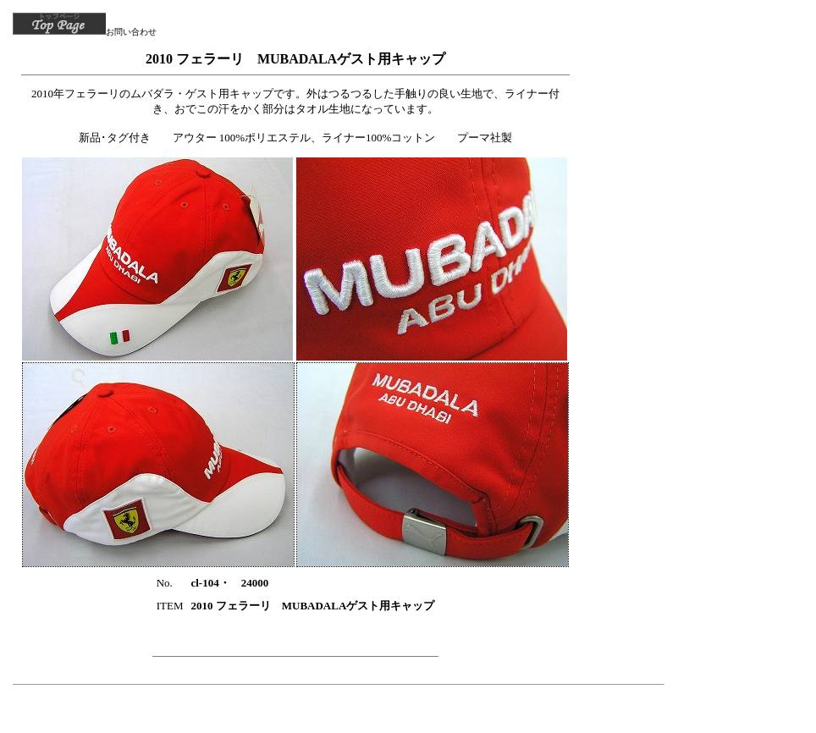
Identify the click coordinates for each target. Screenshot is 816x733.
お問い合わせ (131, 31)
